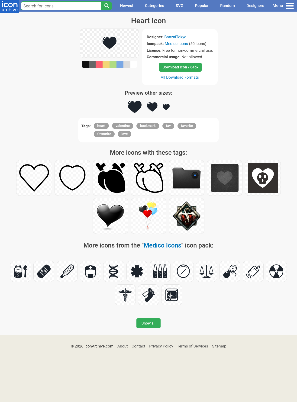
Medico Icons (176, 43)
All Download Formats (180, 77)
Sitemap (219, 346)
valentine (123, 126)
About (122, 346)
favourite (104, 134)
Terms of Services (192, 346)
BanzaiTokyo (175, 37)
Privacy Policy (161, 346)
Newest (126, 5)
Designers (255, 5)
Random (227, 5)
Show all (148, 323)
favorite (187, 126)
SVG (179, 5)
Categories (154, 5)
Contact (138, 346)
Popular (202, 5)
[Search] (106, 5)
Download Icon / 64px (180, 67)
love (124, 134)
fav (168, 126)
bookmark (148, 126)
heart (101, 126)
